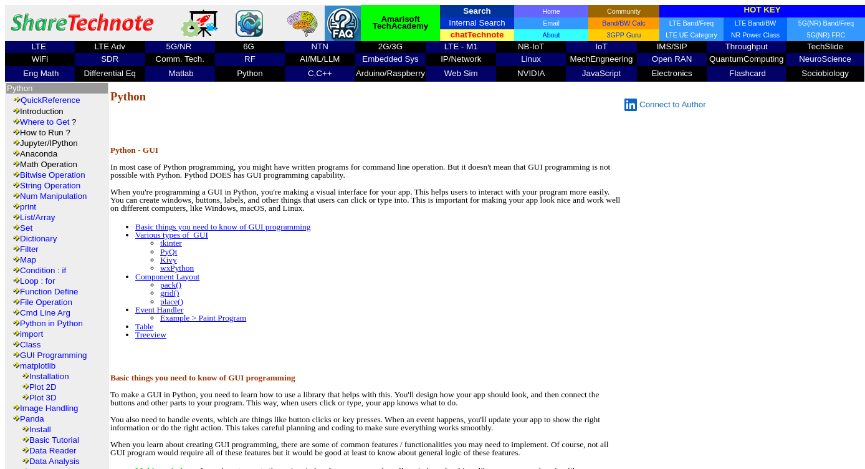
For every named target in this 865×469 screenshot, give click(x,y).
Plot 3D (43, 397)
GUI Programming (53, 355)
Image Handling (49, 408)
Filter (29, 249)
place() (171, 301)
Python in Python (51, 323)
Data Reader (53, 450)
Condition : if (43, 270)
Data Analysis (54, 461)
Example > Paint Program (203, 317)
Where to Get (44, 122)
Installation (49, 376)
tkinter (171, 243)
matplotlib (37, 365)
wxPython (177, 268)
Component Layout (167, 276)
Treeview (150, 334)
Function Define (49, 291)
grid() (169, 292)
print (28, 206)
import (31, 334)
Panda (32, 418)
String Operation (50, 185)
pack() (170, 284)
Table (144, 326)
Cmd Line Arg (45, 312)
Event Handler (159, 309)
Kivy (168, 259)
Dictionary (38, 238)
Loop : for (37, 281)
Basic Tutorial (54, 440)
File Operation (46, 302)
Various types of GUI (171, 234)
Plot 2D (43, 387)
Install (40, 429)
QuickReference (50, 100)
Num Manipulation (53, 196)
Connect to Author (665, 105)
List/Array (37, 217)
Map (28, 259)
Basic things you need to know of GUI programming (222, 226)
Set (26, 228)
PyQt (168, 251)
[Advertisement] (368, 120)
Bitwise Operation (52, 175)
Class (30, 344)
